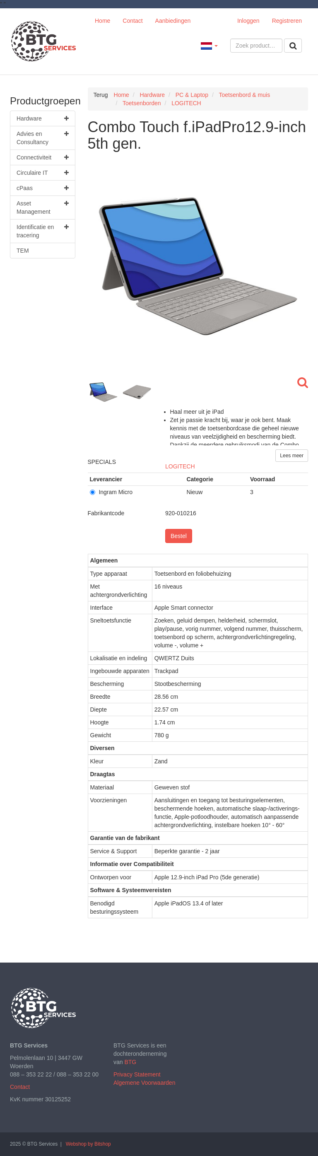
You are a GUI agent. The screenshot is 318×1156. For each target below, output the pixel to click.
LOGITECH (180, 466)
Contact (132, 20)
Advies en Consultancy (43, 137)
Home (102, 20)
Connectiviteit (43, 157)
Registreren (287, 20)
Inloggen (248, 20)
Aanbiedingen (173, 20)
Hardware (43, 118)
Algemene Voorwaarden (144, 1082)
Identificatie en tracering (43, 231)
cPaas (43, 188)
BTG (130, 1062)
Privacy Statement (137, 1074)
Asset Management (43, 207)
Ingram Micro (111, 492)
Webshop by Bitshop (88, 1144)
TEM (23, 250)
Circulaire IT (43, 173)
